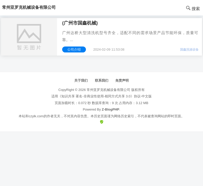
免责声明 (122, 80)
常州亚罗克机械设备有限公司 (108, 90)
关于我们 (81, 80)
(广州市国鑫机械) (80, 23)
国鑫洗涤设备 (189, 49)
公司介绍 (74, 49)
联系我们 (101, 80)
